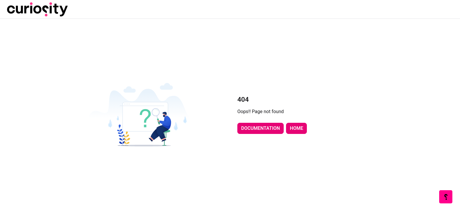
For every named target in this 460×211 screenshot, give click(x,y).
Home (296, 128)
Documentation (260, 128)
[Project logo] (37, 9)
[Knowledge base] (446, 197)
